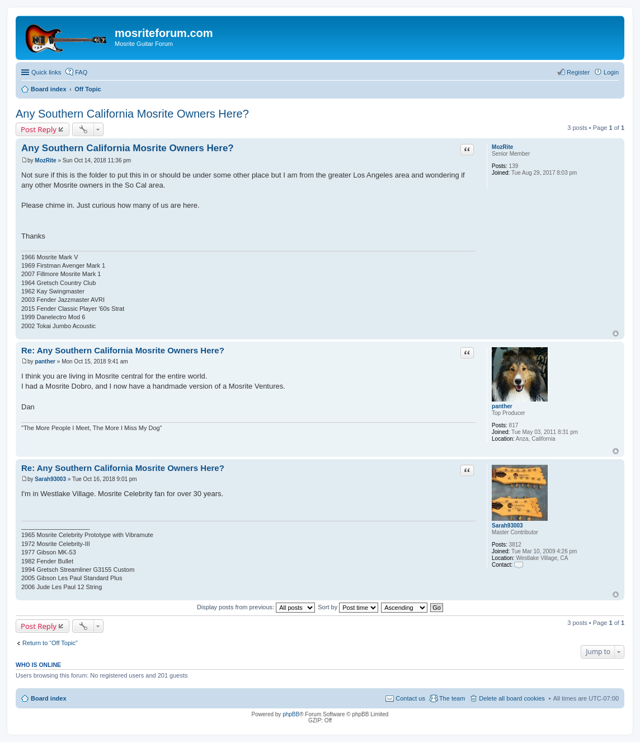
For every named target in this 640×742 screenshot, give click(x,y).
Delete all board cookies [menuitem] (511, 698)
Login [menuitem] (611, 72)
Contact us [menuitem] (410, 698)
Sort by (348, 607)
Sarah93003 (507, 525)
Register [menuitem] (578, 72)
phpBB (291, 714)
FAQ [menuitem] (81, 72)
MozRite (502, 147)
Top (616, 333)
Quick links (46, 72)
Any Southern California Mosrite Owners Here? (132, 114)
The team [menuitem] (452, 698)
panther (502, 406)
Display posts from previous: (256, 607)
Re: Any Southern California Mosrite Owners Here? (122, 350)
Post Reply (39, 129)
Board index (49, 698)
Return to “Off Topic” (50, 643)
